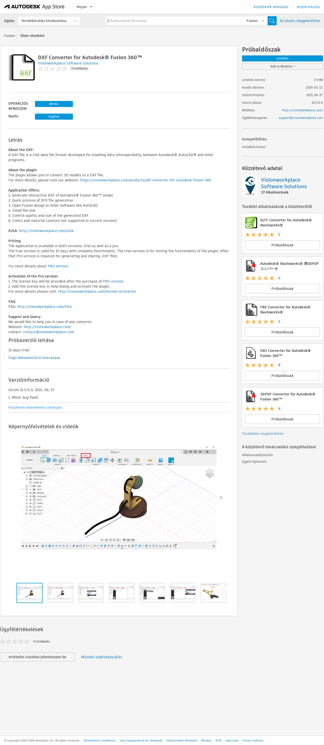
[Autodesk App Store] (34, 7)
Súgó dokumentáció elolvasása (34, 357)
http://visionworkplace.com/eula (46, 230)
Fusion (9, 35)
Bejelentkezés (308, 6)
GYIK (218, 740)
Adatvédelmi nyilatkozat (99, 740)
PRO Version (58, 266)
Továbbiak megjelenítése (263, 433)
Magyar (84, 7)
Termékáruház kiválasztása (44, 20)
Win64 (53, 104)
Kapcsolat (232, 740)
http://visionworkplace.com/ (47, 326)
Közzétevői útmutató (271, 6)
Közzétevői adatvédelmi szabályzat (35, 407)
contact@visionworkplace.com (48, 331)
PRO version (113, 281)
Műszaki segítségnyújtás (101, 656)
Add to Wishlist (282, 66)
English (54, 116)
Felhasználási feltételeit (181, 740)
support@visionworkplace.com (300, 118)
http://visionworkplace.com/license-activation (97, 291)
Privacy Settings (253, 740)
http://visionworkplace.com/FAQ (44, 306)
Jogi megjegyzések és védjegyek (141, 740)
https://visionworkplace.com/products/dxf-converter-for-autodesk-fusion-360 (145, 180)
